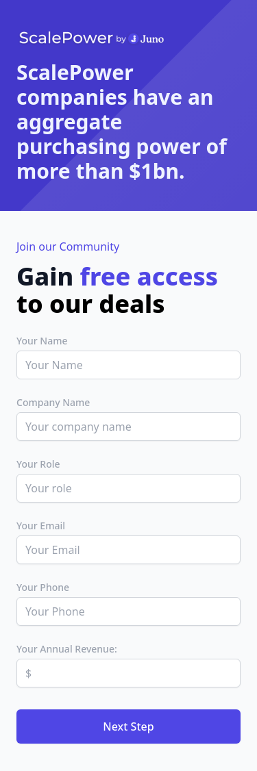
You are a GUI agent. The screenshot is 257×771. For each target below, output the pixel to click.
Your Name (42, 340)
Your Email (40, 525)
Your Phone (42, 587)
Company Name (53, 402)
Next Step (128, 726)
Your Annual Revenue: (66, 648)
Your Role (38, 463)
